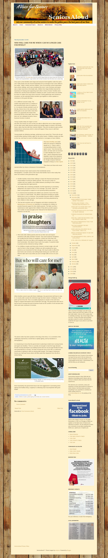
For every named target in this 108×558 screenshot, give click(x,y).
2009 (71, 271)
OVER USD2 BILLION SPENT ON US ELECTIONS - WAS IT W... (81, 229)
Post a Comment (20, 404)
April (73, 257)
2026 (71, 161)
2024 (71, 165)
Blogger (69, 550)
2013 (71, 190)
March (73, 259)
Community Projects (30, 24)
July (73, 250)
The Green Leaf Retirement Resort (23, 379)
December (74, 195)
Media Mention (48, 24)
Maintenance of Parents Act (26, 204)
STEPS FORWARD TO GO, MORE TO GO (84, 101)
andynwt (57, 550)
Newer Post (18, 408)
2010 (71, 269)
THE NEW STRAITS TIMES (77, 436)
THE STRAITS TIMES (75, 440)
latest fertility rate (51, 141)
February (74, 261)
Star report (59, 161)
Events (21, 24)
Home (39, 408)
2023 (71, 167)
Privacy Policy (58, 24)
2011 (71, 266)
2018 (71, 179)
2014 (71, 188)
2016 (71, 184)
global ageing (30, 396)
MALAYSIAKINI (74, 434)
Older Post (60, 408)
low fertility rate (37, 396)
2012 (71, 193)
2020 (71, 174)
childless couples (23, 396)
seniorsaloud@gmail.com (75, 393)
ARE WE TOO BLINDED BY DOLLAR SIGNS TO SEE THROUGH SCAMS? (84, 128)
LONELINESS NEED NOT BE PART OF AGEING (84, 110)
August (74, 247)
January (74, 264)
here (32, 232)
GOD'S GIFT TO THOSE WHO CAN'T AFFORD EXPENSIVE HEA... (81, 207)
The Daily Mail (29, 77)
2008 (71, 273)
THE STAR (73, 438)
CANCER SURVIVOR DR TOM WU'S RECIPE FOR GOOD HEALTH (85, 68)
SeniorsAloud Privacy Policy (21, 546)
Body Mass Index (74, 453)
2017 (71, 181)
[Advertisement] (45, 32)
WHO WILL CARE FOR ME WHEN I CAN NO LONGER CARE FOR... (82, 218)
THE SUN (72, 442)
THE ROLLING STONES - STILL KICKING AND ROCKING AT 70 (80, 203)
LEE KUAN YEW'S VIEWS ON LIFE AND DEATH (85, 84)
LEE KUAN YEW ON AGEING (85, 75)
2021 (71, 172)
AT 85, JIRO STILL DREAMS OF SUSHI (81, 240)
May (73, 254)
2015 (71, 186)
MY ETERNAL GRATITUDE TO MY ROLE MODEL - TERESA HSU (85, 136)
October (74, 243)
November (74, 197)
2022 (71, 170)
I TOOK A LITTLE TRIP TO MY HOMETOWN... (85, 93)
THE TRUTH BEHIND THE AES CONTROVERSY (79, 226)
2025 (71, 163)
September (75, 245)
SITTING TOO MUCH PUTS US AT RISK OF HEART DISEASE (82, 211)
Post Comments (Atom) (28, 411)
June (73, 252)
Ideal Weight (73, 449)
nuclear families (45, 396)
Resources (40, 24)
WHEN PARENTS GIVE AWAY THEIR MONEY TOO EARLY (81, 200)
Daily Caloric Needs (75, 451)
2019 (71, 177)
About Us (15, 24)
